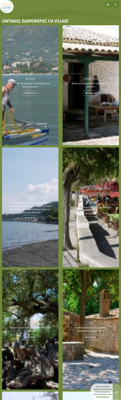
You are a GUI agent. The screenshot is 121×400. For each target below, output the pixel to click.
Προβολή (30, 93)
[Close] (117, 392)
